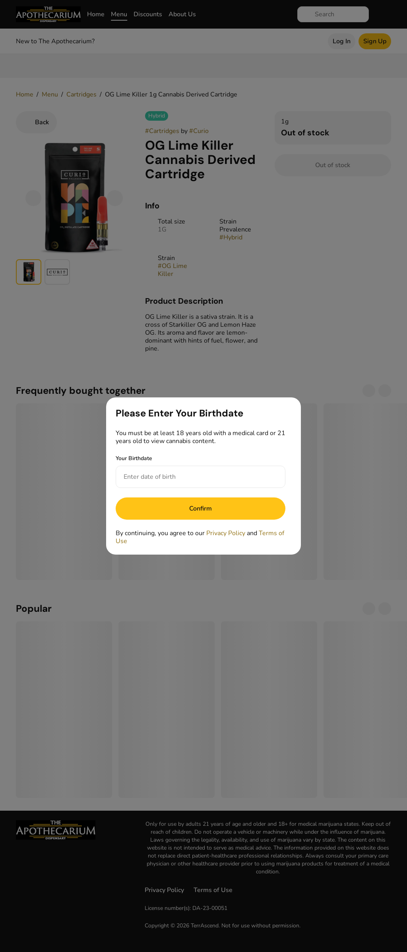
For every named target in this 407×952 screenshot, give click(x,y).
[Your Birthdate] (193, 477)
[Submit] (200, 508)
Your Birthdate (134, 458)
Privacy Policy (225, 533)
